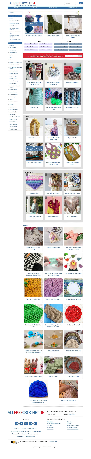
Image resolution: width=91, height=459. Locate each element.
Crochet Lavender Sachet (53, 247)
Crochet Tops (12, 97)
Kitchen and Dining (14, 109)
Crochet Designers (14, 76)
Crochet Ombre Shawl (72, 216)
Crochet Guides (13, 83)
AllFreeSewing (50, 427)
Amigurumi (12, 45)
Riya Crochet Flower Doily (73, 325)
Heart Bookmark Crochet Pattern (72, 163)
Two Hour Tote (34, 107)
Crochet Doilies (13, 78)
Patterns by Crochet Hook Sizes (15, 32)
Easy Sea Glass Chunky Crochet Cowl (53, 83)
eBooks (11, 18)
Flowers (11, 99)
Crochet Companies (14, 73)
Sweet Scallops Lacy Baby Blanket (33, 248)
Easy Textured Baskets (72, 82)
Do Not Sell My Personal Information (21, 431)
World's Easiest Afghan (53, 35)
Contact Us (31, 428)
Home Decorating (13, 107)
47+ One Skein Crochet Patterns (33, 35)
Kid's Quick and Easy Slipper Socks (53, 108)
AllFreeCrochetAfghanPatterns (53, 423)
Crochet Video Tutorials (45, 49)
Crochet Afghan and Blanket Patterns (16, 68)
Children (11, 60)
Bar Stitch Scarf (53, 376)
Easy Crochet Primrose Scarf (53, 299)
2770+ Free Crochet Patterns (34, 162)
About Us (16, 428)
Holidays (11, 104)
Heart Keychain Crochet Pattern (73, 273)
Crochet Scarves (13, 25)
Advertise (23, 428)
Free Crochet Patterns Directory (14, 29)
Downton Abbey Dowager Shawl (34, 217)
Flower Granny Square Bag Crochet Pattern (53, 163)
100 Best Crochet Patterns (15, 39)
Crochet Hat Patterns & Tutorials (15, 86)
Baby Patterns (13, 47)
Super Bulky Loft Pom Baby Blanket (73, 36)
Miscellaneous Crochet (15, 116)
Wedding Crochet (13, 129)
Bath (11, 57)
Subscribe (12, 12)
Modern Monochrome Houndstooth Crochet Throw (33, 274)
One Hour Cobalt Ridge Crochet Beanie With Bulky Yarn (38, 401)
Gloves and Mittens (14, 102)
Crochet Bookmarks (14, 71)
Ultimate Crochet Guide (15, 20)
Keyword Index (37, 431)
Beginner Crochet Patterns (61, 46)
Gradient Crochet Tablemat (73, 299)
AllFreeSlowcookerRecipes (73, 425)
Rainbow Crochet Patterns (75, 46)
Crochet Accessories (14, 65)
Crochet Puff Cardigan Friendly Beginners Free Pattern (53, 325)
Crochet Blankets (61, 43)
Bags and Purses (13, 52)
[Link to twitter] (21, 423)
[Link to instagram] (31, 423)
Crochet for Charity (14, 81)
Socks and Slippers (14, 124)
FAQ (36, 428)
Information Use (59, 56)
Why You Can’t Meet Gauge (68, 400)
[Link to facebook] (17, 423)
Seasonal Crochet (13, 121)
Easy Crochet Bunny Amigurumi (33, 376)
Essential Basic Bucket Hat (73, 350)
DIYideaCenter (50, 429)
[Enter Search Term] (70, 3)
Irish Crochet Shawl (53, 216)
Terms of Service (30, 436)
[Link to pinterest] (26, 423)
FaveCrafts (49, 425)
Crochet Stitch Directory (15, 23)
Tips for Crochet (13, 126)
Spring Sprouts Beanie (73, 376)
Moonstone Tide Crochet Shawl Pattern (53, 138)
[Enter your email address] (55, 414)
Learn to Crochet (13, 111)
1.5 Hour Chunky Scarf (34, 138)
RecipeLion (69, 421)
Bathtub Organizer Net (53, 350)
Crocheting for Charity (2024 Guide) (14, 36)
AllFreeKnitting (50, 421)
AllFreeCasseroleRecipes (72, 429)
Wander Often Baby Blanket (72, 193)
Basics (11, 55)
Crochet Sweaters (13, 94)
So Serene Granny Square (72, 107)
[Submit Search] (81, 3)
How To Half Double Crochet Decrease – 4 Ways (73, 248)
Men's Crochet (13, 114)
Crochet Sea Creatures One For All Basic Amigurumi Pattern (33, 351)
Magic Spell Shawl (34, 193)
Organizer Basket (72, 138)
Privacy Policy (53, 56)
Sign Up (80, 55)
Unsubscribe (20, 436)
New (25, 225)
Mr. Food (69, 423)
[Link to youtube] (35, 423)
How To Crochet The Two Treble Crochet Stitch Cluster (53, 274)
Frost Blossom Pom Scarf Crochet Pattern (34, 83)
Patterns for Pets (13, 119)
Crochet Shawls (13, 92)
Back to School (13, 50)
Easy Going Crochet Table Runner (33, 300)
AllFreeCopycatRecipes (72, 427)
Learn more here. (53, 441)
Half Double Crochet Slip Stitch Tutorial (33, 325)
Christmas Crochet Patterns (16, 62)
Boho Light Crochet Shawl (53, 193)
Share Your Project (27, 434)
